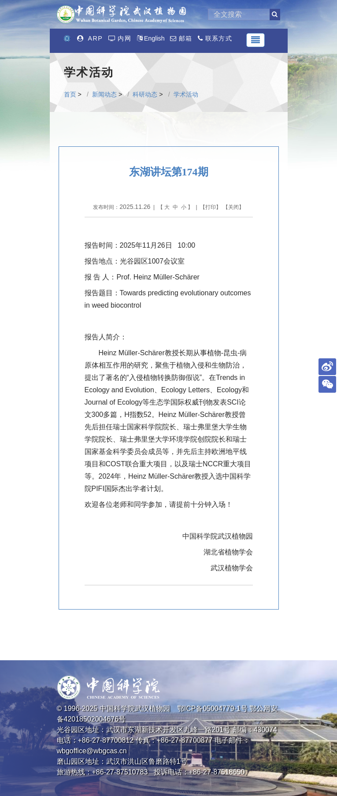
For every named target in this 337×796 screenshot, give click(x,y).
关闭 (233, 207)
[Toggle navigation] (255, 40)
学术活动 (186, 94)
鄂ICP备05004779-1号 (212, 708)
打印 (210, 207)
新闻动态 (104, 94)
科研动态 (145, 94)
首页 (70, 94)
